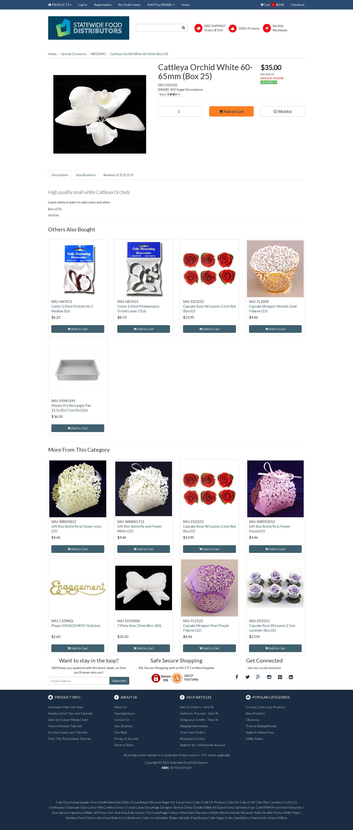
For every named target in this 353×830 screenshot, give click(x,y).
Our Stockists (123, 726)
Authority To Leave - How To (199, 713)
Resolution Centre (192, 738)
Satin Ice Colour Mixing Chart (68, 720)
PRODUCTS (60, 5)
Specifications (86, 175)
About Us (120, 707)
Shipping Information (194, 726)
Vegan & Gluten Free (260, 732)
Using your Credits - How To (199, 720)
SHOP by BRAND (161, 5)
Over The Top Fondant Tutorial (69, 738)
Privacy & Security (126, 738)
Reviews (118, 175)
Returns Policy (124, 745)
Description (60, 175)
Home (185, 5)
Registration (102, 5)
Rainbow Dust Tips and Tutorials (70, 713)
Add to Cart (231, 111)
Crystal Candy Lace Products (265, 707)
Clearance (253, 720)
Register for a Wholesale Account (202, 745)
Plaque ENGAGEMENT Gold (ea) (75, 625)
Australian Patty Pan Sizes (66, 707)
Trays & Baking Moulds (261, 726)
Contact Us (122, 720)
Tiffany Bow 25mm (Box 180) (139, 625)
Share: (169, 94)
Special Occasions (74, 54)
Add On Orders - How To (197, 707)
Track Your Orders (193, 732)
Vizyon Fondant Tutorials (65, 726)
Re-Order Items (129, 5)
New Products (255, 713)
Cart (272, 4)
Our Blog (120, 732)
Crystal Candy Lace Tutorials (68, 732)
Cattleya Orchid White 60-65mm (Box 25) (139, 54)
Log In (82, 5)
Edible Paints (254, 738)
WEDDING (98, 54)
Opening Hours (124, 713)
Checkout (298, 5)
